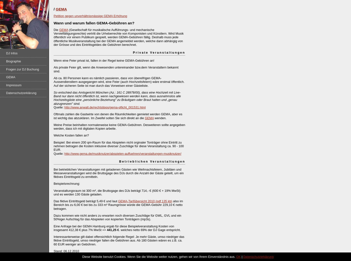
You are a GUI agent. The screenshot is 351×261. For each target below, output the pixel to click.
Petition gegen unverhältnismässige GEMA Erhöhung (90, 16)
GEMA (10, 77)
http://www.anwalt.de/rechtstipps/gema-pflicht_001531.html (105, 107)
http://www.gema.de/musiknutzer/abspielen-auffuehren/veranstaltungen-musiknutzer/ (122, 153)
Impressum (13, 85)
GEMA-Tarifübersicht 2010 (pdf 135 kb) (145, 201)
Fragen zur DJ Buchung (22, 69)
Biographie (13, 61)
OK (238, 257)
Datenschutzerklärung (21, 93)
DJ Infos (12, 53)
